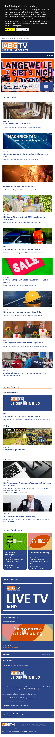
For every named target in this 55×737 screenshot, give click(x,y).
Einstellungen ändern (22, 30)
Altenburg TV (25, 724)
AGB (41, 724)
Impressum (24, 726)
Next (51, 77)
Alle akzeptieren (10, 30)
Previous (4, 77)
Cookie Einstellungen (38, 726)
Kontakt (35, 724)
